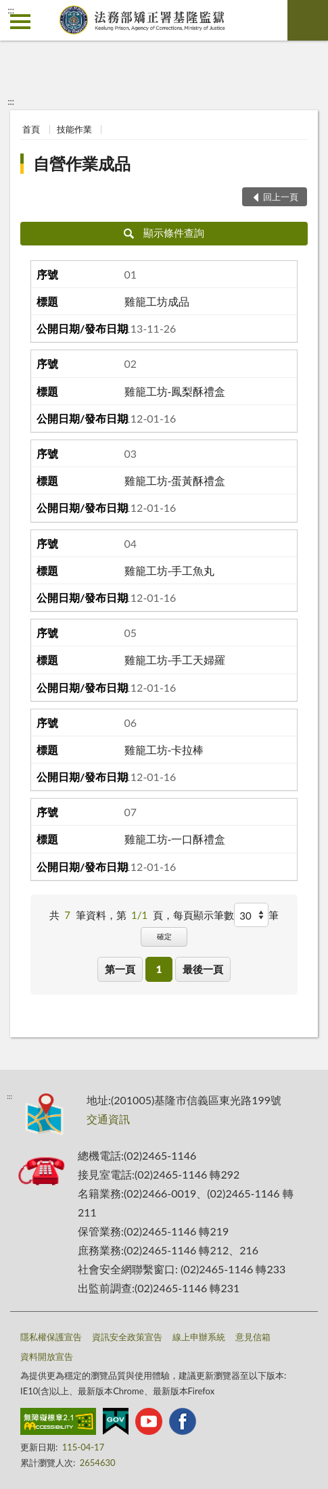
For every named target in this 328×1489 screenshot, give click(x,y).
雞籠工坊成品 (156, 301)
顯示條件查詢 (164, 233)
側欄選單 (20, 21)
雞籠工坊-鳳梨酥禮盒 (175, 391)
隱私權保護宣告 (51, 1336)
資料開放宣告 (46, 1356)
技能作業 (74, 129)
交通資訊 (108, 1118)
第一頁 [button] (120, 969)
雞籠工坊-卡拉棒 (164, 749)
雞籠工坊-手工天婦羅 (175, 659)
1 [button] (159, 969)
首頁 (31, 129)
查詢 (307, 20)
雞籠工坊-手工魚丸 (169, 570)
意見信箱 (253, 1336)
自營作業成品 (82, 163)
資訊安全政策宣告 (127, 1336)
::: (10, 10)
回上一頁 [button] (280, 196)
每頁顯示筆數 (203, 915)
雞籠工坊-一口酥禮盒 (175, 838)
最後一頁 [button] (203, 969)
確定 (164, 936)
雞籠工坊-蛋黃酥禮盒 (175, 480)
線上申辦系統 (198, 1336)
